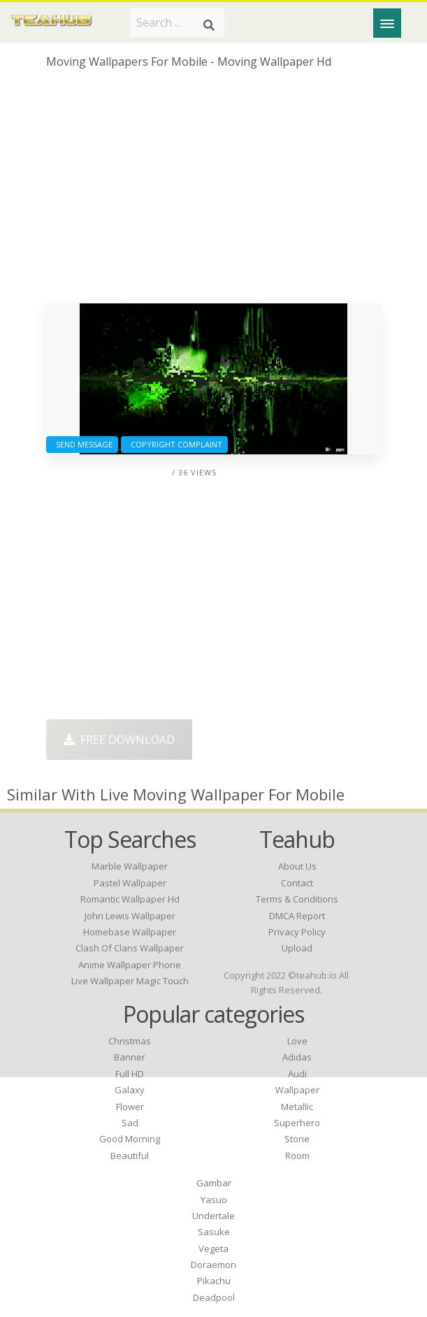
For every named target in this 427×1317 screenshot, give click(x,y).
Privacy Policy (297, 932)
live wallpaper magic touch (130, 980)
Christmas (129, 1041)
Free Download (119, 739)
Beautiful (129, 1155)
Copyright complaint (174, 444)
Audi (297, 1073)
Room (297, 1155)
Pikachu (214, 1280)
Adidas (297, 1057)
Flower (130, 1106)
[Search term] (177, 22)
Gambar (213, 1182)
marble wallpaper (130, 866)
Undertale (213, 1215)
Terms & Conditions (297, 899)
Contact (297, 883)
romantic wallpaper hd (130, 899)
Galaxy (130, 1090)
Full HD (129, 1073)
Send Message (82, 444)
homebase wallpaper (129, 932)
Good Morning (129, 1138)
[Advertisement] (213, 191)
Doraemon (213, 1264)
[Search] (209, 25)
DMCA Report (297, 915)
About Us (297, 866)
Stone (297, 1138)
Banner (129, 1057)
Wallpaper (297, 1090)
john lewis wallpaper (130, 915)
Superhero (297, 1122)
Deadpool (214, 1297)
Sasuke (214, 1231)
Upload (297, 948)
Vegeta (213, 1248)
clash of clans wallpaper (129, 948)
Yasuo (214, 1199)
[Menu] (387, 23)
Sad (130, 1122)
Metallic (297, 1106)
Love (297, 1041)
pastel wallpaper (130, 883)
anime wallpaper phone (129, 964)
